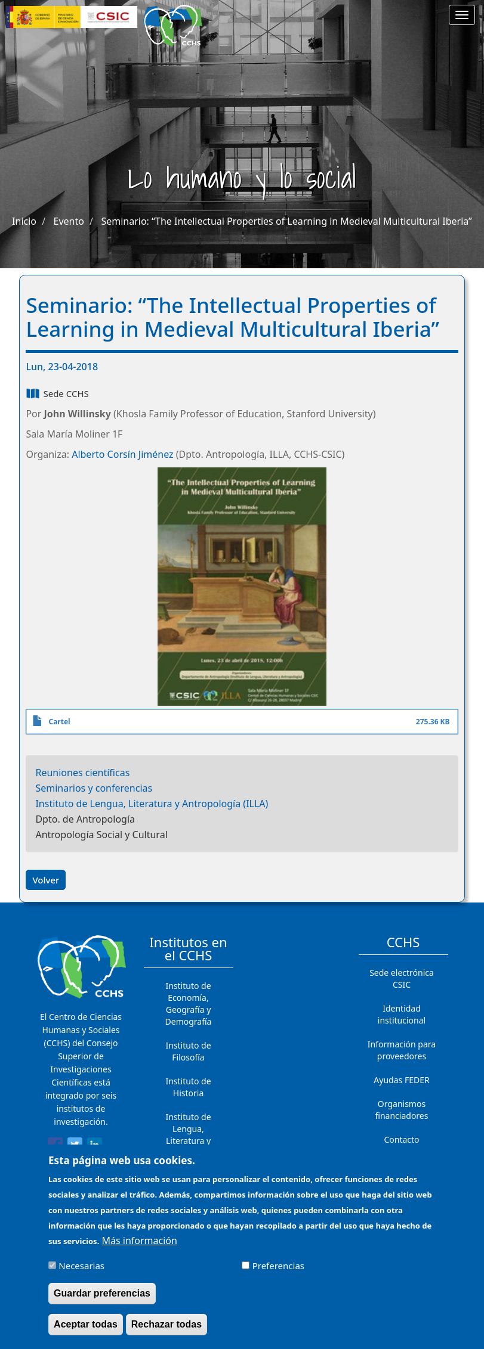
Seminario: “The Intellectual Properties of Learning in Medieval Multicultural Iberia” (286, 221)
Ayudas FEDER (401, 1080)
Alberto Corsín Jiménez (122, 454)
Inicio (24, 221)
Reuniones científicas (82, 772)
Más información (139, 1247)
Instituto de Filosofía (188, 1051)
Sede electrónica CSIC (401, 978)
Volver (45, 880)
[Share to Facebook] (55, 1146)
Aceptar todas (86, 1331)
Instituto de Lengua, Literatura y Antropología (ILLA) (151, 803)
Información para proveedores (402, 1050)
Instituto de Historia (188, 1087)
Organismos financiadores (401, 1109)
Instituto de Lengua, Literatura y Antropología (188, 1134)
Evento (69, 221)
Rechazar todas (166, 1331)
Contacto (401, 1139)
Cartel (59, 722)
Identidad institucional (402, 1014)
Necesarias (81, 1272)
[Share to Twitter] (74, 1146)
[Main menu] (462, 15)
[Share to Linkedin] (94, 1146)
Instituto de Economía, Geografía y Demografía (188, 1003)
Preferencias (278, 1272)
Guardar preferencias (102, 1300)
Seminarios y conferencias (93, 788)
